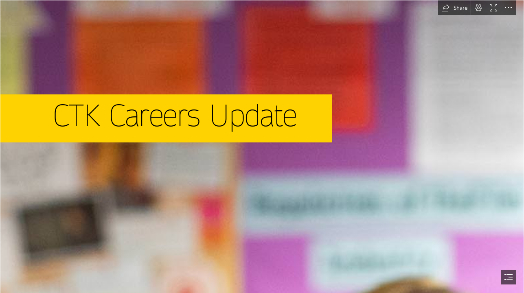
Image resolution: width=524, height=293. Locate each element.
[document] (262, 146)
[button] (454, 7)
